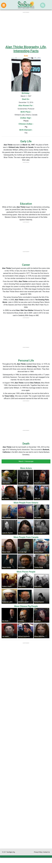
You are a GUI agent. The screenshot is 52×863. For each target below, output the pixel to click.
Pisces (26, 121)
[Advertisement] (26, 762)
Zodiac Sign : (26, 118)
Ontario (28, 115)
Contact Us (46, 852)
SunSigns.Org (11, 852)
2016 (31, 102)
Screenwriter (22, 109)
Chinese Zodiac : (26, 124)
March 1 (24, 96)
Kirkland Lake (20, 115)
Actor (26, 56)
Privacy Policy (38, 852)
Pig (26, 127)
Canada (34, 115)
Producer (31, 109)
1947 (29, 96)
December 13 (24, 102)
